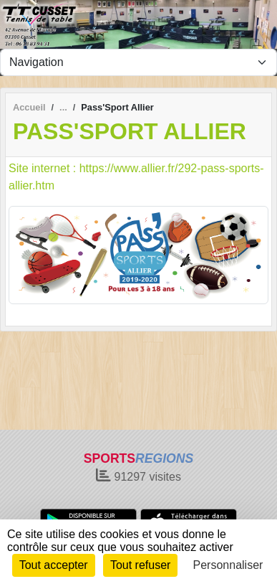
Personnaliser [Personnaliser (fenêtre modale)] (228, 565)
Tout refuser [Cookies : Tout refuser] (140, 565)
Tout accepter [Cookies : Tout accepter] (53, 565)
